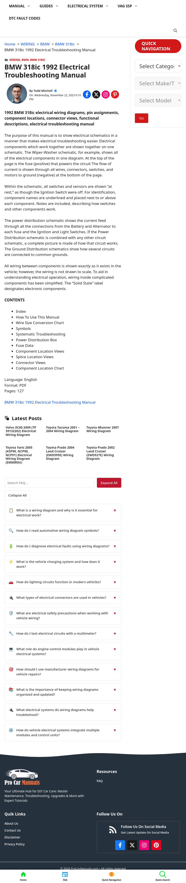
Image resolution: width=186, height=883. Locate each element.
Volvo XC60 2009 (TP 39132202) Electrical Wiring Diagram (21, 431)
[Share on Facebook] (87, 94)
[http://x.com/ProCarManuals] (132, 845)
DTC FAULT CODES (24, 18)
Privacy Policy (14, 844)
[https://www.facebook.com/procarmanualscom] (120, 845)
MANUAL (22, 6)
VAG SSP (130, 6)
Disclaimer (12, 837)
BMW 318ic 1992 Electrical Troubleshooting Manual (49, 402)
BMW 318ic (37, 60)
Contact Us (12, 830)
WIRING (14, 60)
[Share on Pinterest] (115, 94)
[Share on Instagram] (106, 94)
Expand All (109, 482)
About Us (11, 823)
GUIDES (51, 6)
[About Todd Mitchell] (17, 94)
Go (141, 118)
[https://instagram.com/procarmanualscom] (144, 845)
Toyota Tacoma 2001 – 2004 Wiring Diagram (62, 429)
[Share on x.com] (96, 94)
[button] (175, 31)
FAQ (100, 781)
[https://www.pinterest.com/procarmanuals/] (156, 845)
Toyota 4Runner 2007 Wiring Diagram (102, 429)
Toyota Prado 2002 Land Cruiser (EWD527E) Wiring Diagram (100, 453)
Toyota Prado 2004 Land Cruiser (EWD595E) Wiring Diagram (60, 453)
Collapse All (17, 495)
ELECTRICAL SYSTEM (90, 6)
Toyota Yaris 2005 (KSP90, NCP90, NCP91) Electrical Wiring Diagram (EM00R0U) (19, 454)
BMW (25, 60)
